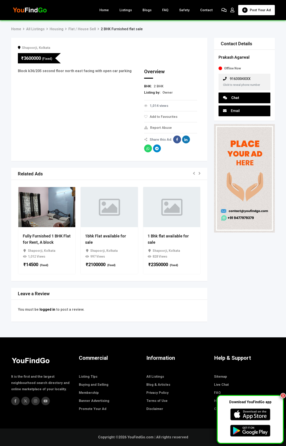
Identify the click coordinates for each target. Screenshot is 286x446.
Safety (184, 10)
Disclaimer (154, 409)
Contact (206, 10)
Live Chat (221, 385)
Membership (89, 393)
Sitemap (220, 377)
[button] (194, 173)
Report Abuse (158, 128)
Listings (126, 10)
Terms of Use (157, 401)
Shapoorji (29, 48)
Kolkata (44, 48)
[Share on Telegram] (157, 148)
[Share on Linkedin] (186, 139)
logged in (47, 309)
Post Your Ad (256, 10)
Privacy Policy (157, 393)
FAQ (165, 10)
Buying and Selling (93, 385)
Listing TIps (88, 377)
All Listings (155, 377)
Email (231, 111)
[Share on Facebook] (177, 139)
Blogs (147, 10)
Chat (231, 98)
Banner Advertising (94, 401)
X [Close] (283, 395)
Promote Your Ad (92, 409)
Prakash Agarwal (234, 57)
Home (104, 10)
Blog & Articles (158, 385)
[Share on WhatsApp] (148, 148)
